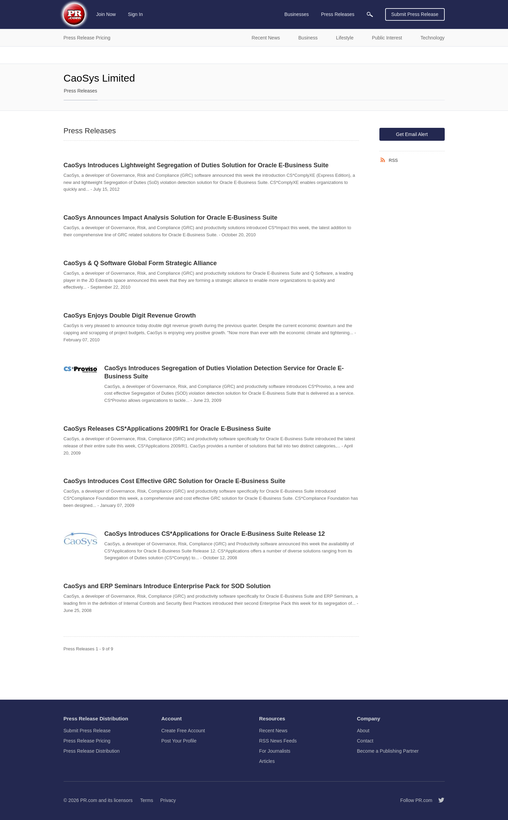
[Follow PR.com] (438, 800)
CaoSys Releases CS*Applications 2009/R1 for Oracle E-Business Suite (167, 428)
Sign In (135, 14)
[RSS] (384, 160)
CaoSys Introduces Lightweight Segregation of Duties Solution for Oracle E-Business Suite (196, 165)
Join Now (106, 14)
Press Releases (80, 90)
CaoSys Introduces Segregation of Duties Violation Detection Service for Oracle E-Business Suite (224, 372)
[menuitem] (370, 14)
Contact (365, 741)
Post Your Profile (179, 741)
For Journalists (275, 751)
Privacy (168, 800)
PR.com (88, 800)
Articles (267, 761)
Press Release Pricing (87, 741)
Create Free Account (183, 730)
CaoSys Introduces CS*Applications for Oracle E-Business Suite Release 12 (214, 533)
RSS (393, 160)
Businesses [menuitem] (296, 14)
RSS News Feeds (278, 741)
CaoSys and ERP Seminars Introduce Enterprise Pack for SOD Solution (167, 586)
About (363, 730)
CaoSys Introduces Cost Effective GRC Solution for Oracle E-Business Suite (174, 481)
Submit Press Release (415, 14)
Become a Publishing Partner (388, 751)
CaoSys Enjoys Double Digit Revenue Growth (130, 315)
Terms (146, 800)
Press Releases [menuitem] (337, 14)
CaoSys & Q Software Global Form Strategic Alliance (140, 263)
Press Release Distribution (92, 751)
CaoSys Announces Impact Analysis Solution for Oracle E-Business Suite (171, 217)
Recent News (273, 730)
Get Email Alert (412, 134)
